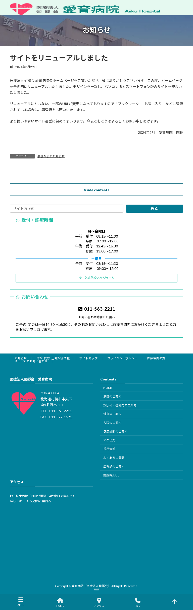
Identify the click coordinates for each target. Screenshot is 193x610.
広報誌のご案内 (113, 466)
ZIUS (96, 589)
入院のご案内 (112, 423)
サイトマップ (88, 358)
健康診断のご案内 (115, 431)
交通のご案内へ (40, 501)
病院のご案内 (112, 396)
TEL (137, 602)
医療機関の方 (156, 358)
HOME (108, 388)
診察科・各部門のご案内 (119, 405)
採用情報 (109, 449)
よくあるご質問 (113, 458)
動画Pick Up (111, 475)
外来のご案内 (112, 414)
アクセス (109, 440)
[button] (96, 278)
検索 (155, 208)
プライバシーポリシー (122, 358)
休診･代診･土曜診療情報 (53, 358)
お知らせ (21, 358)
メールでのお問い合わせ (30, 361)
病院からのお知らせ (51, 156)
